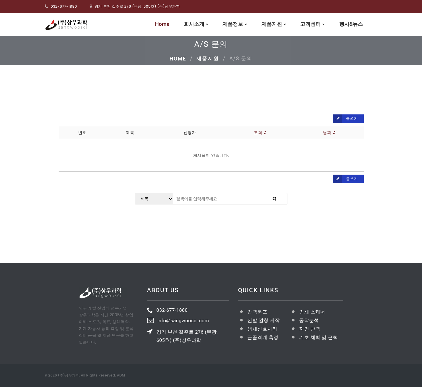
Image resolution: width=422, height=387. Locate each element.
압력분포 (257, 312)
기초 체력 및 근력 (318, 337)
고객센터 (310, 24)
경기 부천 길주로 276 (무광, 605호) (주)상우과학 (187, 336)
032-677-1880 (64, 6)
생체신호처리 (262, 329)
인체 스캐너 (312, 312)
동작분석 (309, 320)
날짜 (329, 132)
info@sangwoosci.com (183, 320)
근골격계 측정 (262, 337)
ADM (121, 375)
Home (162, 24)
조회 (260, 132)
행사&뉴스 (351, 24)
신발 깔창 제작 (263, 320)
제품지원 (272, 24)
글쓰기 (345, 118)
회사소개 (194, 24)
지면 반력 (309, 329)
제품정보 (233, 24)
